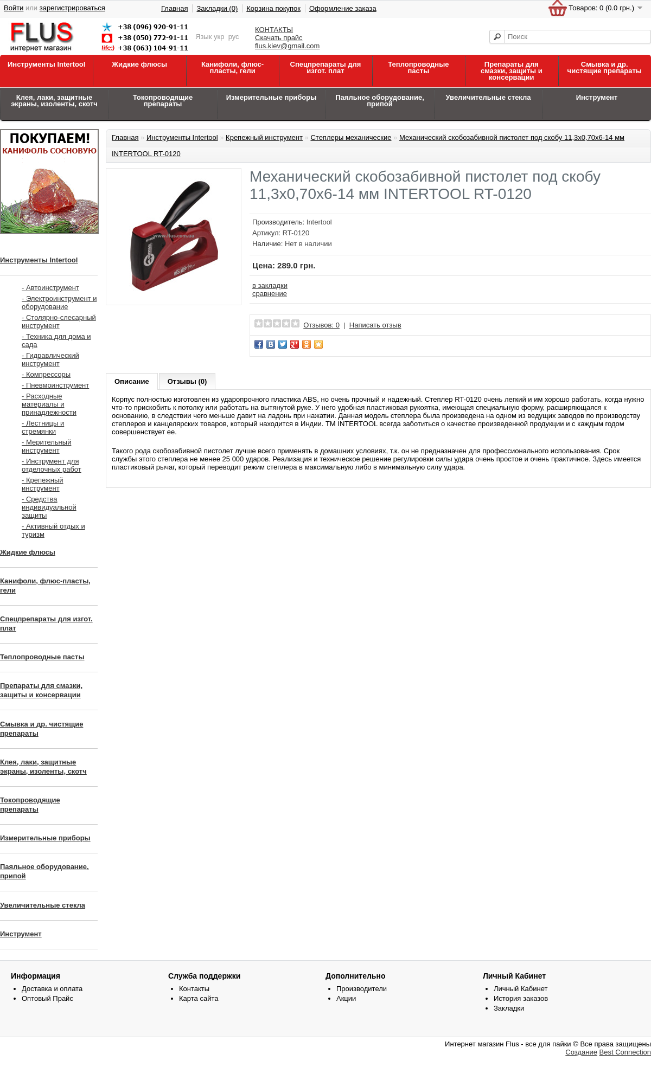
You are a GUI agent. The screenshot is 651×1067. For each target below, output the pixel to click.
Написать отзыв (375, 325)
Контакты (194, 989)
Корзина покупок (273, 8)
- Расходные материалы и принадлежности (49, 404)
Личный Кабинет (520, 989)
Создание (581, 1052)
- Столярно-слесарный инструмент (59, 321)
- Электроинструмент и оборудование (59, 302)
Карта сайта (198, 998)
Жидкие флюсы (139, 64)
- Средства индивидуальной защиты (49, 507)
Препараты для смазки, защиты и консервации (511, 70)
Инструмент (597, 97)
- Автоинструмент (50, 288)
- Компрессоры (46, 374)
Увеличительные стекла (488, 97)
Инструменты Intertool (46, 64)
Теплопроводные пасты (418, 67)
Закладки (509, 1008)
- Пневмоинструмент (55, 385)
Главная (174, 8)
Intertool (319, 222)
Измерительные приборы (271, 97)
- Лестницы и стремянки (43, 427)
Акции (346, 998)
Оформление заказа (342, 8)
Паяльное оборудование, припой (379, 100)
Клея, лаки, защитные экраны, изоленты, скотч (54, 100)
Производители (361, 989)
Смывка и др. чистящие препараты (604, 67)
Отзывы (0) (187, 381)
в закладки (270, 285)
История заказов (521, 998)
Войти (13, 8)
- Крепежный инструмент (42, 484)
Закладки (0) (217, 8)
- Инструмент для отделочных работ (51, 465)
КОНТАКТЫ (274, 29)
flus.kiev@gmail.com (287, 46)
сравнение (269, 294)
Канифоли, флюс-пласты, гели (232, 67)
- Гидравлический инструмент (50, 359)
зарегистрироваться (72, 8)
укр (219, 37)
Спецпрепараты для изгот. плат (325, 67)
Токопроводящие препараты (163, 100)
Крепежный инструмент (264, 137)
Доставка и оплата (52, 989)
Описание (131, 381)
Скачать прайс (279, 38)
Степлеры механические (350, 137)
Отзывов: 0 (321, 325)
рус (233, 37)
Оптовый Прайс (47, 998)
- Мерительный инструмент (46, 446)
